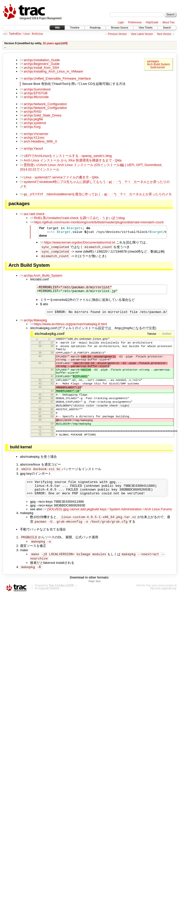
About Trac (168, 22)
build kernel (157, 67)
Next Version (164, 34)
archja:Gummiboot (35, 89)
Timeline (74, 27)
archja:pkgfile (31, 119)
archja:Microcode (34, 97)
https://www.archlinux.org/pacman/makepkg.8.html (68, 329)
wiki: (5, 33)
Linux (26, 33)
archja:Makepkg (33, 325)
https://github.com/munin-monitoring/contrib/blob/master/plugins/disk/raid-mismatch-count (97, 222)
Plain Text (95, 613)
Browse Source (119, 27)
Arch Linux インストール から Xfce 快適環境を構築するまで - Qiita (70, 160)
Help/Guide (152, 22)
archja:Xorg (30, 127)
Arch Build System (158, 64)
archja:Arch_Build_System (41, 278)
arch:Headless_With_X (38, 141)
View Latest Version (142, 34)
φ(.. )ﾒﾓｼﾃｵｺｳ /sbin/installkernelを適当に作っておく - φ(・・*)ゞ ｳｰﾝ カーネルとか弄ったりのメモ (96, 194)
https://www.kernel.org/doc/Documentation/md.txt (77, 245)
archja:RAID (30, 111)
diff (64, 43)
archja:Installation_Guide (40, 60)
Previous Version (117, 34)
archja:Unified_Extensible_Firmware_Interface (55, 78)
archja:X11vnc (32, 137)
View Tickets (145, 27)
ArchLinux (37, 33)
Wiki (57, 27)
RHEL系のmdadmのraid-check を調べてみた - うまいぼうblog (77, 218)
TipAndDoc (15, 33)
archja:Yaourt (31, 148)
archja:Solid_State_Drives (41, 115)
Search (167, 27)
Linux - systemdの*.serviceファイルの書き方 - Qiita (59, 177)
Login (121, 22)
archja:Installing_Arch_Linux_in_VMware (51, 71)
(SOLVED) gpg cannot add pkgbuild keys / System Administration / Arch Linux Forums (107, 539)
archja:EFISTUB (33, 93)
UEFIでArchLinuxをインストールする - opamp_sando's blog (66, 156)
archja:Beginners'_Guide (40, 64)
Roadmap (95, 27)
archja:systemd (33, 123)
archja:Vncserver (34, 134)
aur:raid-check (32, 214)
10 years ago (51, 43)
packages (153, 61)
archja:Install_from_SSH (39, 67)
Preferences (135, 22)
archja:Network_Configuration (43, 104)
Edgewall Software (48, 620)
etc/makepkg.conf (49, 339)
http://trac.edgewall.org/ (163, 620)
